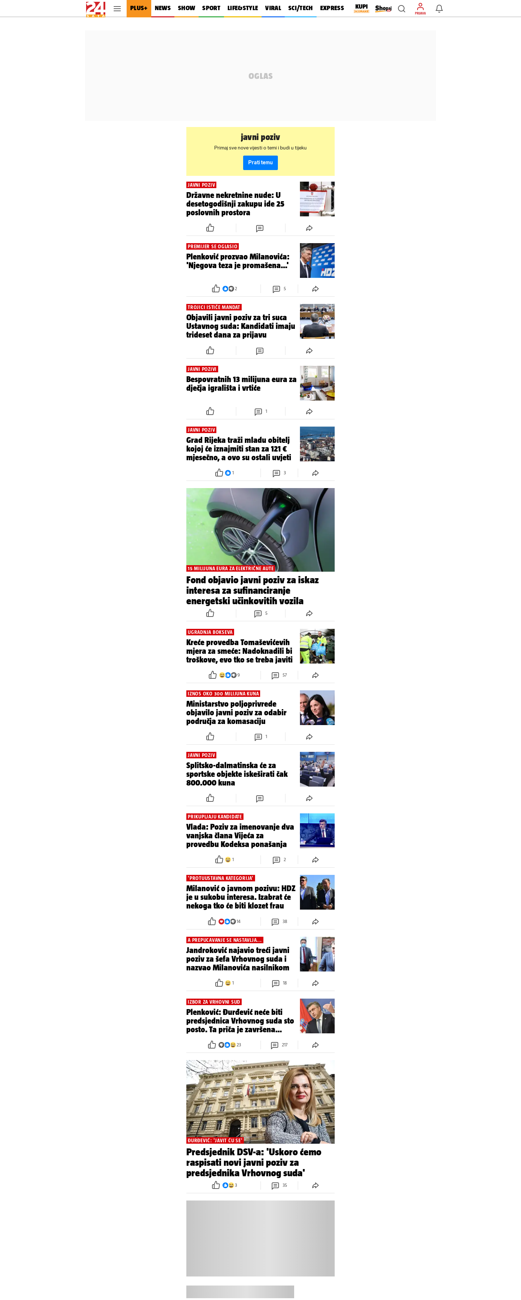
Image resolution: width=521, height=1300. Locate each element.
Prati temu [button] (260, 163)
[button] (401, 8)
